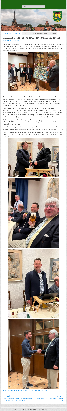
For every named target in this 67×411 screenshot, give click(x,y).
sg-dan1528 (18, 40)
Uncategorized (17, 33)
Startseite (8, 33)
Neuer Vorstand (42, 390)
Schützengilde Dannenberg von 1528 (31, 409)
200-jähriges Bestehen (21, 390)
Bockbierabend (33, 390)
